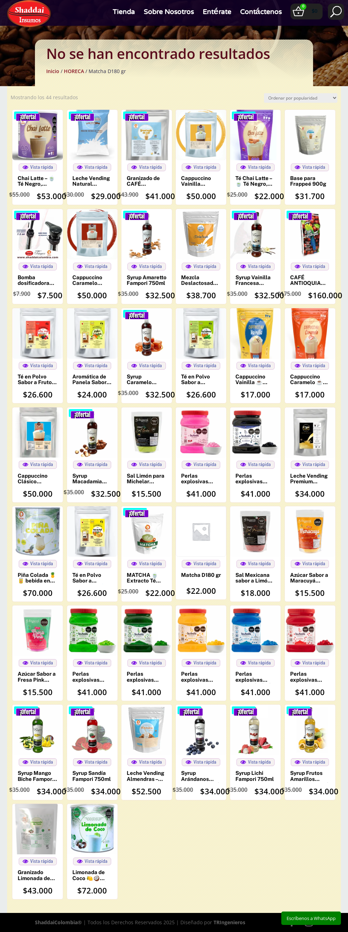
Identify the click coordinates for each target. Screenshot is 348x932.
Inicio (52, 71)
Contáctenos (261, 16)
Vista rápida (38, 167)
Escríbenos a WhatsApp (311, 918)
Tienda (124, 16)
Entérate (217, 16)
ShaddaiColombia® (58, 922)
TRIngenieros (229, 922)
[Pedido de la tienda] (300, 98)
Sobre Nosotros (169, 16)
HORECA (74, 71)
